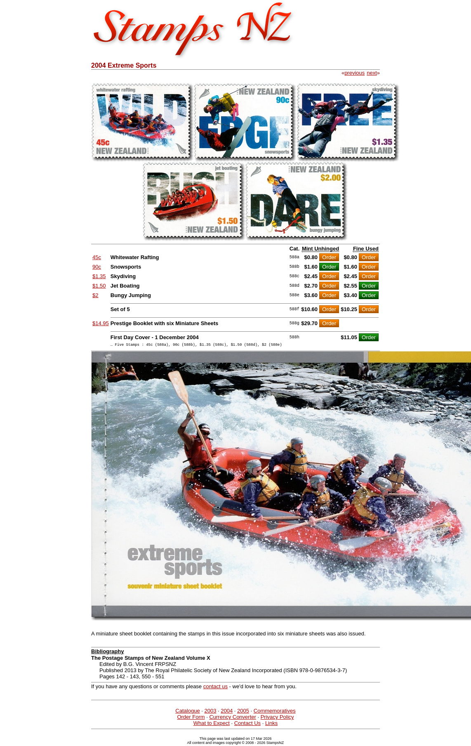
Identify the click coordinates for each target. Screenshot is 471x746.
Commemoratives (275, 712)
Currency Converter (232, 718)
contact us (215, 688)
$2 (95, 295)
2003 (210, 712)
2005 (243, 712)
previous (354, 73)
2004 (227, 712)
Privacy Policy (277, 718)
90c (96, 267)
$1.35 (99, 276)
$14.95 (100, 323)
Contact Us (247, 724)
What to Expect (211, 724)
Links (271, 724)
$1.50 (99, 286)
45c (96, 257)
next (372, 73)
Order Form (191, 718)
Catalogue (187, 712)
